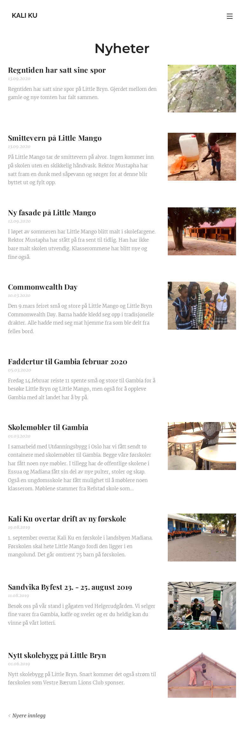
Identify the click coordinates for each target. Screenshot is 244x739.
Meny (230, 16)
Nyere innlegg (28, 715)
